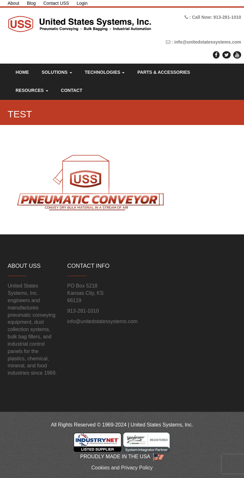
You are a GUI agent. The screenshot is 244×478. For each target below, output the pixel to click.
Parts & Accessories (163, 72)
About (13, 3)
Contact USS (56, 3)
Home (22, 72)
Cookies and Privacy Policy (122, 467)
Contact (71, 90)
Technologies (105, 72)
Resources (32, 90)
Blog (31, 3)
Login (82, 3)
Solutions (57, 72)
